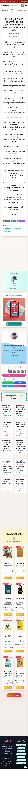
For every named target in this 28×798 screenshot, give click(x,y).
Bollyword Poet (21, 760)
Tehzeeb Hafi (21, 757)
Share (13, 221)
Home (2, 10)
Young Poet (21, 748)
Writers (7, 10)
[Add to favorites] (11, 547)
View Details (8, 578)
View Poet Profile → (14, 288)
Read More (7, 765)
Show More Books (14, 695)
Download (21, 221)
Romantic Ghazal (21, 745)
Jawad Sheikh (11, 10)
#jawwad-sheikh (7, 228)
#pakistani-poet (17, 228)
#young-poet (7, 231)
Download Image (14, 375)
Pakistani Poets (21, 754)
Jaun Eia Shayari (21, 763)
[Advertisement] (14, 253)
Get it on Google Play (14, 324)
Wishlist (6, 221)
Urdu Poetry (21, 751)
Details (22, 1)
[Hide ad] (25, 767)
